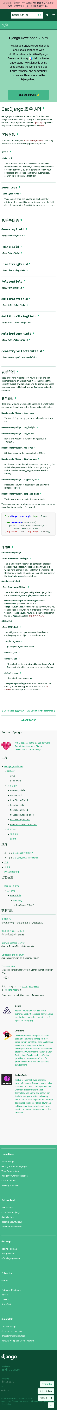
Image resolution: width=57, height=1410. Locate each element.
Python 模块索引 (12, 872)
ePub (36, 986)
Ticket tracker (8, 966)
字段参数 (11, 771)
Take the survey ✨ (28, 94)
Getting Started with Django (14, 1166)
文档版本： (46, 1398)
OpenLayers (39, 122)
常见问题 (6, 919)
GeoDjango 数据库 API (12, 711)
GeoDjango (18, 900)
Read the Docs (10, 990)
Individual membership (11, 1226)
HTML (24, 986)
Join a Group (7, 1207)
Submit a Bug (7, 1217)
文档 (4, 25)
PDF (31, 986)
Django (4, 15)
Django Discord (8, 1253)
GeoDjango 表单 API (13, 766)
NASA (41, 125)
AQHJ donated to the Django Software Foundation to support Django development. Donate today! (32, 746)
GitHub (4, 1280)
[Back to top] (51, 1405)
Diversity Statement (10, 1185)
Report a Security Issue (11, 1222)
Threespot (8, 1381)
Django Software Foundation (14, 1176)
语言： (46, 1391)
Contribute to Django (10, 1212)
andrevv (8, 1390)
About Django (7, 1161)
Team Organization (10, 1171)
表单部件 (11, 829)
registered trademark (29, 1401)
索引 (3, 931)
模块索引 (12, 931)
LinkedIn (5, 1299)
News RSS (6, 1304)
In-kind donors (10, 1369)
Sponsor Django (8, 1326)
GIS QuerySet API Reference (41, 711)
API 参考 (11, 891)
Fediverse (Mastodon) (11, 1290)
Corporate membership (11, 1331)
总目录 (7, 867)
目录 (6, 862)
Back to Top (28, 720)
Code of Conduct (9, 1180)
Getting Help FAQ (9, 1249)
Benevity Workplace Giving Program (17, 1341)
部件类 (13, 839)
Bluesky (4, 1295)
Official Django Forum (12, 954)
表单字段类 (12, 786)
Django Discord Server (12, 943)
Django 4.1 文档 (11, 886)
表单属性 (14, 834)
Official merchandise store (13, 1336)
